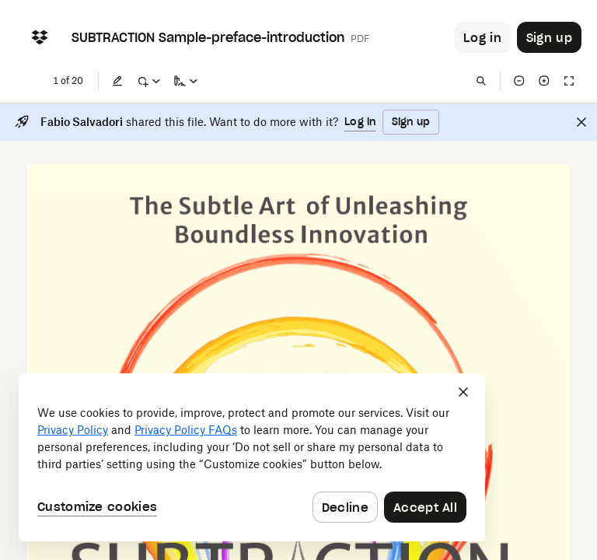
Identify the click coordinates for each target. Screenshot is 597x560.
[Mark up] (148, 80)
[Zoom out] (519, 80)
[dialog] (252, 457)
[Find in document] (481, 80)
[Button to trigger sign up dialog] (549, 37)
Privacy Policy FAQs (185, 429)
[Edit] (117, 80)
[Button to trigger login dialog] (482, 37)
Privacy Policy (72, 429)
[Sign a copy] (185, 80)
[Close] (581, 122)
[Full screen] (569, 80)
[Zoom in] (544, 80)
